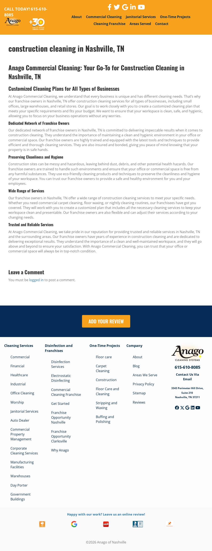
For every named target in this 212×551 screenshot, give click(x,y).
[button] (177, 408)
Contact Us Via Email (187, 376)
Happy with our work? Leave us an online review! (106, 514)
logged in (36, 280)
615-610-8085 (187, 367)
